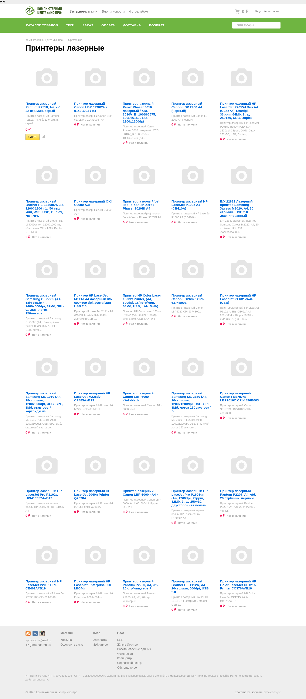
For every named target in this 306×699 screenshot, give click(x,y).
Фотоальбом (138, 11)
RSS (120, 640)
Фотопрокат (125, 653)
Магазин (67, 633)
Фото (96, 633)
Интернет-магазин (83, 11)
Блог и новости (113, 11)
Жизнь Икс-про (127, 644)
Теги (70, 25)
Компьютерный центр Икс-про (44, 40)
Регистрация (271, 11)
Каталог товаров (42, 25)
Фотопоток (100, 640)
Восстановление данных (134, 649)
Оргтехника (75, 40)
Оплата (108, 25)
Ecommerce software (249, 692)
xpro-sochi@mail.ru (38, 640)
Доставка (132, 25)
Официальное (127, 667)
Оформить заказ (72, 644)
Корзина (66, 640)
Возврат (156, 25)
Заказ (87, 25)
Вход (258, 11)
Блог (120, 633)
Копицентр (124, 658)
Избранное (100, 644)
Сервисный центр (129, 663)
